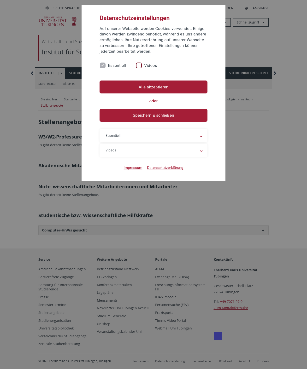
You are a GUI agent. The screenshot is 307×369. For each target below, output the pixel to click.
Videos (150, 65)
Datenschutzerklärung (165, 168)
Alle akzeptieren (153, 87)
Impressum (133, 168)
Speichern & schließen (153, 115)
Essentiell (117, 65)
